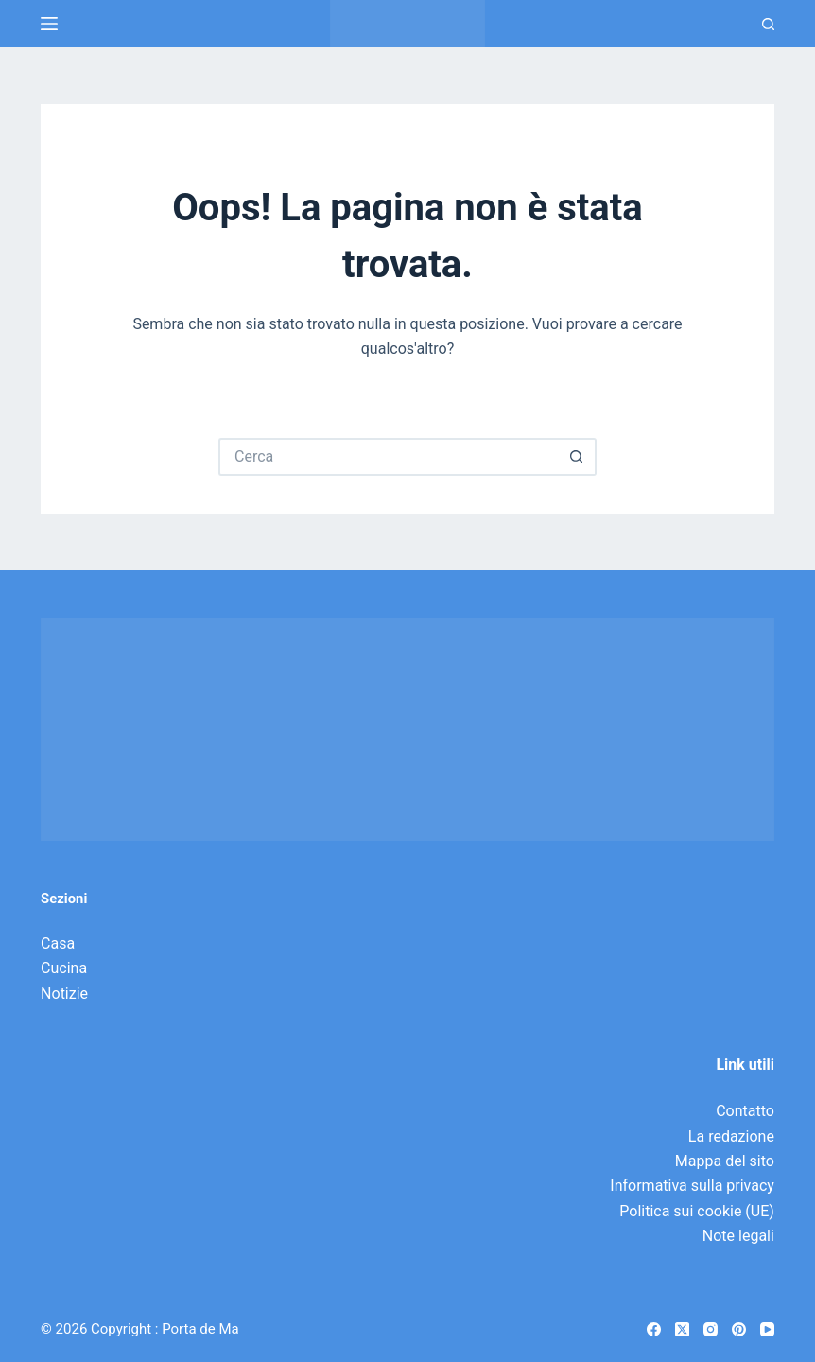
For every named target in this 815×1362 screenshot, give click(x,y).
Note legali (738, 1236)
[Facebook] (654, 1329)
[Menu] (49, 23)
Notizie (64, 994)
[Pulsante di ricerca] (578, 457)
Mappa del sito (724, 1161)
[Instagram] (710, 1329)
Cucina (64, 968)
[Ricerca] (768, 24)
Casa (58, 943)
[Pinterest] (739, 1329)
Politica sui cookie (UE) (696, 1211)
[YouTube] (767, 1329)
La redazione (731, 1136)
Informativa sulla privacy (692, 1186)
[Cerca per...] (388, 457)
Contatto (745, 1111)
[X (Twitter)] (682, 1329)
